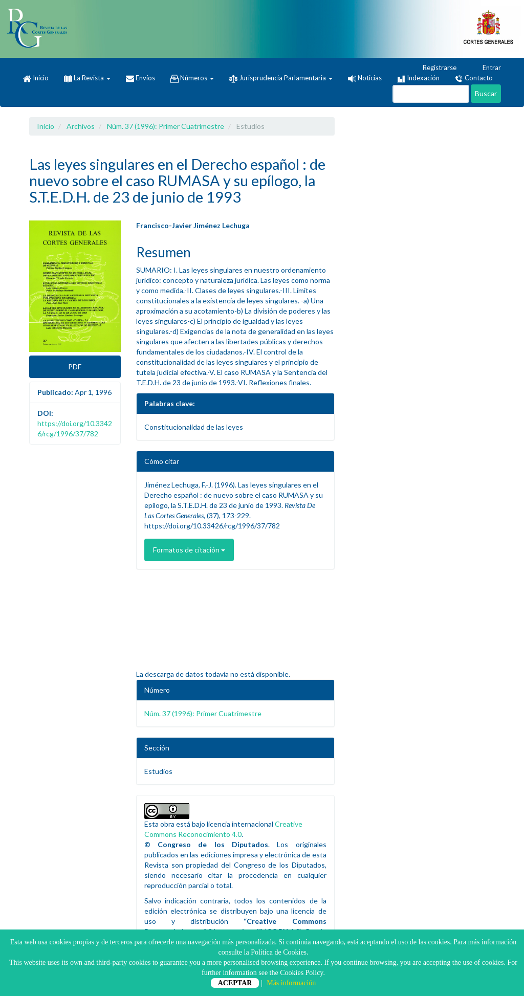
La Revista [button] (87, 78)
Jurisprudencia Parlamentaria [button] (281, 78)
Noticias (365, 78)
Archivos (81, 126)
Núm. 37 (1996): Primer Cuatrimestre (165, 126)
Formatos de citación (189, 549)
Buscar (486, 93)
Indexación (418, 78)
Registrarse (434, 68)
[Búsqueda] (430, 94)
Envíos (140, 78)
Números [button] (192, 78)
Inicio (36, 78)
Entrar (487, 68)
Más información (291, 983)
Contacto (474, 78)
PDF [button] (74, 366)
